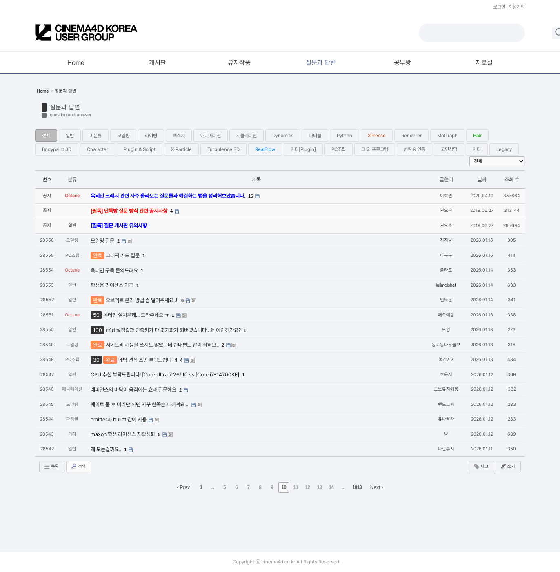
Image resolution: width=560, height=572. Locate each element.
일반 (70, 135)
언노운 (446, 300)
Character (97, 149)
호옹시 (446, 374)
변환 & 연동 (414, 149)
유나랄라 (446, 419)
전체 (46, 135)
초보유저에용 (446, 389)
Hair (477, 135)
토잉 (446, 329)
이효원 (446, 195)
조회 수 (511, 179)
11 (295, 487)
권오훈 (446, 210)
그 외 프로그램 (374, 149)
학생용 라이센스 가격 (113, 285)
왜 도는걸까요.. (106, 449)
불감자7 (446, 359)
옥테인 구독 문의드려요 (115, 270)
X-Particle (181, 149)
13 (319, 487)
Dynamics (282, 135)
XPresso (377, 135)
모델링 (123, 135)
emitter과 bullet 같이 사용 (119, 419)
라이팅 (151, 135)
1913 (357, 487)
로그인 (499, 7)
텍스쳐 (179, 135)
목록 (51, 467)
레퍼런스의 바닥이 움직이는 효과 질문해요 (134, 390)
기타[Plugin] (303, 149)
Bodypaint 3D (56, 149)
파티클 (315, 135)
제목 (256, 179)
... (212, 487)
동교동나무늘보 (446, 344)
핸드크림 (446, 404)
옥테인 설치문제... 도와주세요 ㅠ (136, 315)
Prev (183, 487)
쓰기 (507, 466)
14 (331, 487)
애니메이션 (210, 135)
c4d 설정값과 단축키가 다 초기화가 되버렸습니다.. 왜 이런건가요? (174, 330)
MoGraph (447, 135)
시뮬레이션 (246, 135)
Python (344, 135)
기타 (477, 149)
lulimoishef (446, 285)
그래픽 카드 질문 (123, 255)
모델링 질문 (103, 241)
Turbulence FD (223, 149)
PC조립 (338, 149)
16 (250, 196)
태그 (480, 467)
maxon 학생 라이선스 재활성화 (123, 434)
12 (307, 487)
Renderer (411, 135)
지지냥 (446, 240)
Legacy (504, 149)
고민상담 (449, 149)
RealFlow (265, 149)
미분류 (95, 135)
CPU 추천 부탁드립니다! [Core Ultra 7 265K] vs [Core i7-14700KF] (165, 375)
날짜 (482, 179)
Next (376, 487)
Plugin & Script (140, 149)
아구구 (446, 255)
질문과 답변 (65, 107)
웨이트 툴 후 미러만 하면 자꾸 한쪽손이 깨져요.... (141, 404)
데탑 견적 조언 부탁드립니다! (148, 360)
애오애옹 (446, 315)
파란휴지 (446, 449)
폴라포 (446, 270)
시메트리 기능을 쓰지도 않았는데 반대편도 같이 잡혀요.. (163, 345)
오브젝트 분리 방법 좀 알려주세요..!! (143, 300)
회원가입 (517, 7)
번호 (46, 179)
